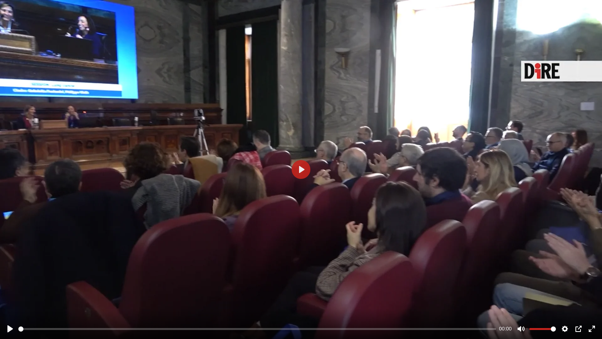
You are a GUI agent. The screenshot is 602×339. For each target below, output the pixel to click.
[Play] (10, 329)
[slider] (257, 329)
